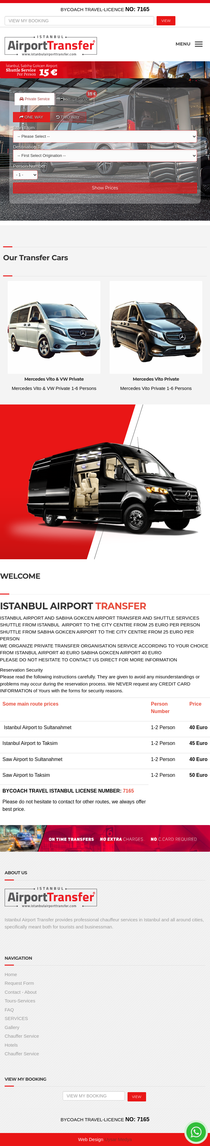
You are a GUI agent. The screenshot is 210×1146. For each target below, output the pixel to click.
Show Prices (105, 188)
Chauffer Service (22, 1036)
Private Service (34, 99)
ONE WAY (31, 117)
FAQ (9, 1009)
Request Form (19, 983)
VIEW (165, 21)
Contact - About (20, 992)
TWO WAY (68, 117)
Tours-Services (20, 1000)
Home (11, 974)
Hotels (11, 1045)
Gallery (12, 1027)
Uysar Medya (118, 1139)
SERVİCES (16, 1018)
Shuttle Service (77, 97)
